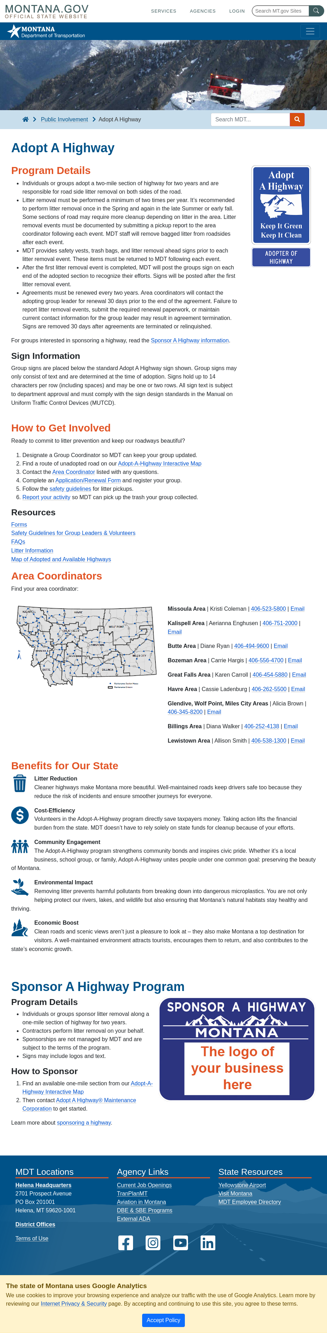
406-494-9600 (251, 646)
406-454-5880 (270, 675)
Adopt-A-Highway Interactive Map (159, 464)
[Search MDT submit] (297, 119)
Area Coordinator (73, 472)
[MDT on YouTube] (180, 1243)
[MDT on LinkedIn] (208, 1243)
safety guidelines (70, 489)
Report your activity (46, 497)
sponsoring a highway (84, 1123)
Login (237, 11)
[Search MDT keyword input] (250, 119)
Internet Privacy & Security (74, 1304)
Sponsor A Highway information (190, 340)
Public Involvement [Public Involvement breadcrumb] (64, 119)
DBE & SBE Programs (144, 1210)
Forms (19, 525)
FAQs (18, 542)
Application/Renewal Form (88, 480)
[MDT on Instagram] (153, 1243)
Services (163, 11)
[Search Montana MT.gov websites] (288, 10)
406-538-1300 (268, 741)
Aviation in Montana (141, 1202)
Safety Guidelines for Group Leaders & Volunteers (73, 533)
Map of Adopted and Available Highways (61, 559)
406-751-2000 (280, 623)
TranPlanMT (132, 1194)
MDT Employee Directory (249, 1202)
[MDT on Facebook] (125, 1243)
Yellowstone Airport (242, 1185)
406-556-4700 (266, 660)
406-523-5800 (268, 609)
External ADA (133, 1219)
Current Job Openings (144, 1185)
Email (298, 609)
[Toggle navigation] (310, 31)
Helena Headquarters (43, 1185)
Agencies (203, 11)
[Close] (163, 1320)
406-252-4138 (261, 726)
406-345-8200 (185, 712)
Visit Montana (235, 1194)
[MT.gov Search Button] (316, 10)
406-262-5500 (269, 689)
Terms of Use (31, 1238)
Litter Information (32, 551)
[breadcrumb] (25, 119)
